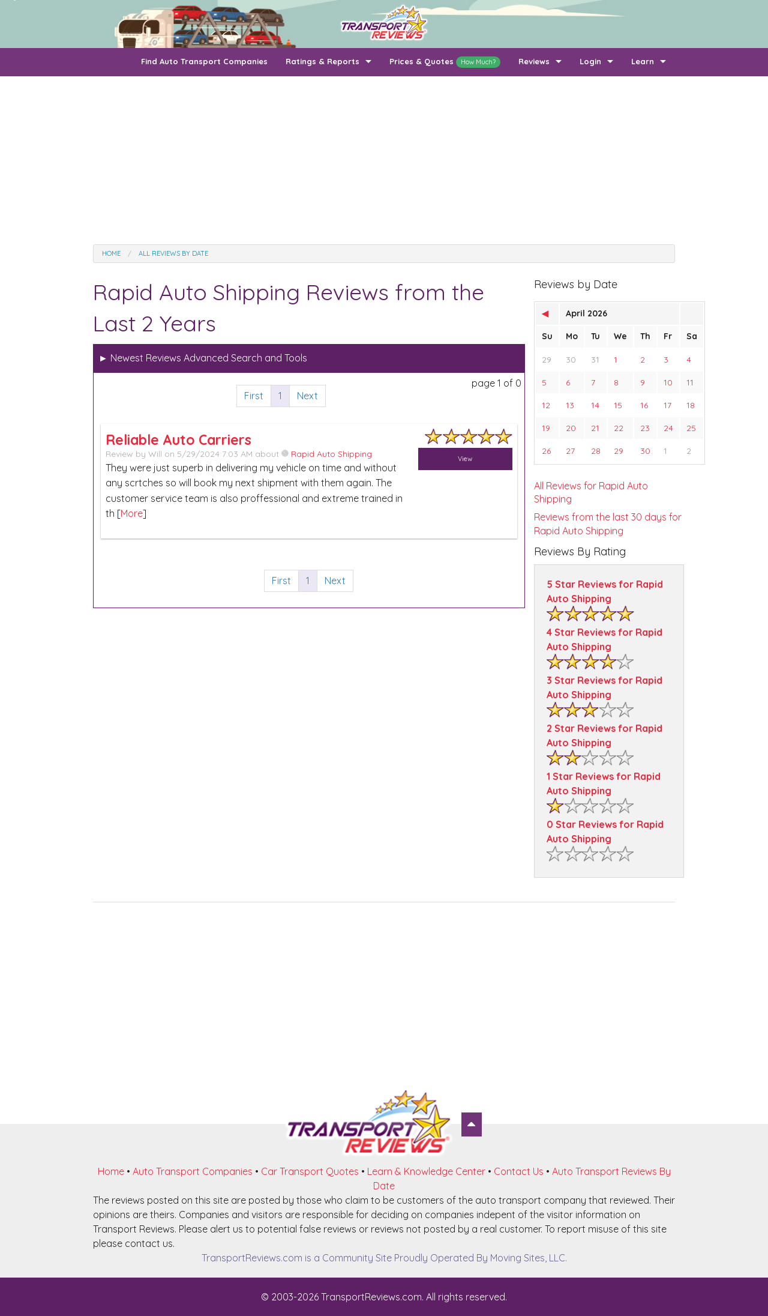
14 (595, 405)
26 (546, 450)
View (465, 458)
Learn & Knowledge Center (426, 1171)
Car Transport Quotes (310, 1171)
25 (691, 428)
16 (644, 405)
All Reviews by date (173, 253)
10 (668, 382)
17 (667, 405)
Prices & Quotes (444, 62)
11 (690, 382)
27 (570, 450)
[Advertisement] (384, 160)
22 (618, 428)
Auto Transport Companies (193, 1171)
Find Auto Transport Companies (204, 61)
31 (595, 359)
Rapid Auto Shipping (326, 453)
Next (307, 396)
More (132, 513)
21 (595, 428)
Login (590, 61)
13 (570, 405)
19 (546, 428)
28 (596, 450)
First (253, 396)
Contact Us (519, 1171)
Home (111, 253)
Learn (642, 61)
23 (645, 428)
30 (571, 359)
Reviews (534, 61)
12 (546, 405)
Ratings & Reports (322, 61)
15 (618, 405)
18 (690, 405)
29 (546, 359)
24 (668, 428)
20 (571, 428)
